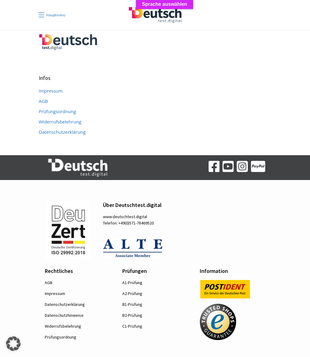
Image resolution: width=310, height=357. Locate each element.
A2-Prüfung (132, 293)
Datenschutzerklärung (62, 132)
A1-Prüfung (132, 282)
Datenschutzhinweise (64, 315)
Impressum (51, 91)
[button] (13, 343)
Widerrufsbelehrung (60, 122)
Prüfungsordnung (57, 111)
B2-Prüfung (132, 315)
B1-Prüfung (132, 304)
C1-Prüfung (132, 326)
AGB (43, 101)
